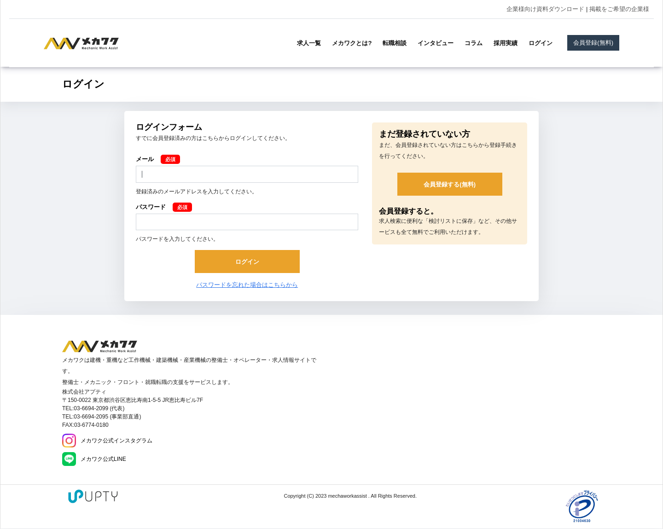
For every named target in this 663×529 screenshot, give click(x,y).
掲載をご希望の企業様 (619, 9)
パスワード (151, 206)
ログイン (540, 43)
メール (145, 159)
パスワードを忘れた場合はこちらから (247, 284)
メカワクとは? (352, 43)
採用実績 (506, 43)
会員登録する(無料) (450, 184)
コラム (474, 43)
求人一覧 (309, 43)
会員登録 (593, 42)
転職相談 (395, 43)
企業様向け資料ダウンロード (545, 9)
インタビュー (436, 43)
